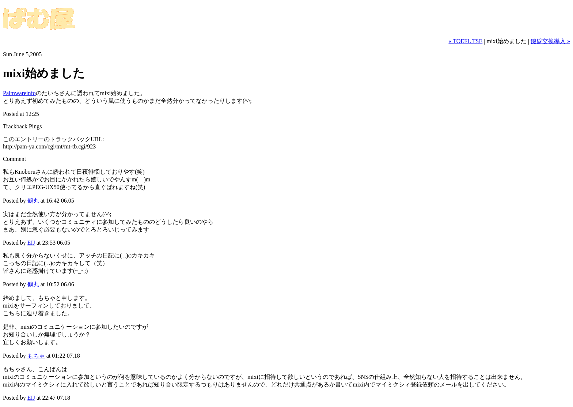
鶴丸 (33, 200)
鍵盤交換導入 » (550, 41)
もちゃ (36, 356)
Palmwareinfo (19, 93)
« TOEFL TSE (465, 41)
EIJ (31, 243)
